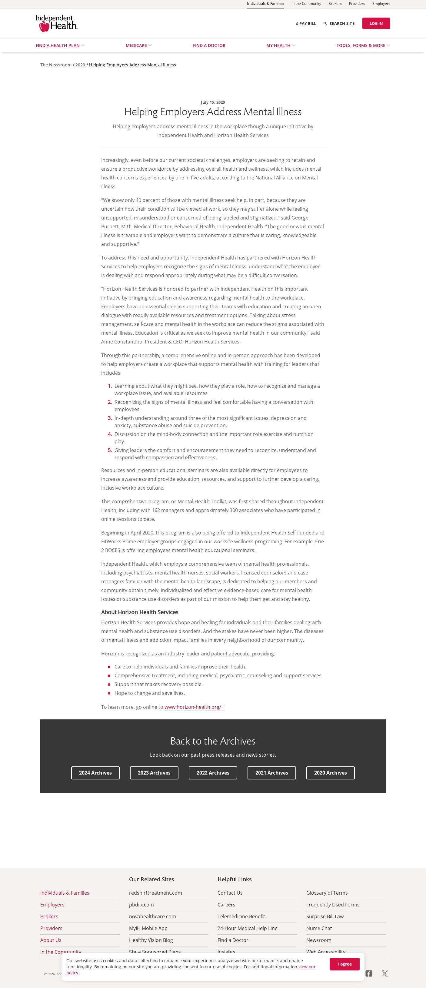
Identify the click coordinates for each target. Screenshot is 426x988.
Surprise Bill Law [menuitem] (325, 916)
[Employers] (381, 4)
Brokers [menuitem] (49, 916)
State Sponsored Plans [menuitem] (155, 952)
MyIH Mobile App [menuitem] (148, 928)
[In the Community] (306, 4)
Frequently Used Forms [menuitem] (333, 904)
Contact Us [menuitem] (230, 892)
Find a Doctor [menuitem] (209, 45)
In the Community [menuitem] (60, 952)
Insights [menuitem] (226, 952)
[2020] (80, 65)
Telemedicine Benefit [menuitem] (241, 916)
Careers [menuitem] (226, 904)
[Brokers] (335, 4)
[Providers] (357, 4)
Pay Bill (306, 23)
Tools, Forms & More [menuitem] (362, 45)
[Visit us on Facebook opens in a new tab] (372, 973)
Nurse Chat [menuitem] (319, 928)
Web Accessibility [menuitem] (325, 952)
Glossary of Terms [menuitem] (327, 892)
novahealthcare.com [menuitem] (152, 916)
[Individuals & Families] (265, 4)
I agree (345, 964)
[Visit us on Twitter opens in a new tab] (385, 973)
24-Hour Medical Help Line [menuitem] (248, 928)
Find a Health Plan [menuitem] (58, 45)
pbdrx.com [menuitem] (141, 904)
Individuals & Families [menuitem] (64, 892)
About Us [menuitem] (51, 940)
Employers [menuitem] (52, 904)
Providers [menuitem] (51, 928)
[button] (95, 772)
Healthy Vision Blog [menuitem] (151, 940)
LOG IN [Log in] (376, 23)
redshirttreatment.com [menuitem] (155, 892)
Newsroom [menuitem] (318, 940)
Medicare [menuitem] (137, 45)
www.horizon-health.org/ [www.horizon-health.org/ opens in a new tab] (193, 707)
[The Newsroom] (56, 65)
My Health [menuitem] (279, 45)
